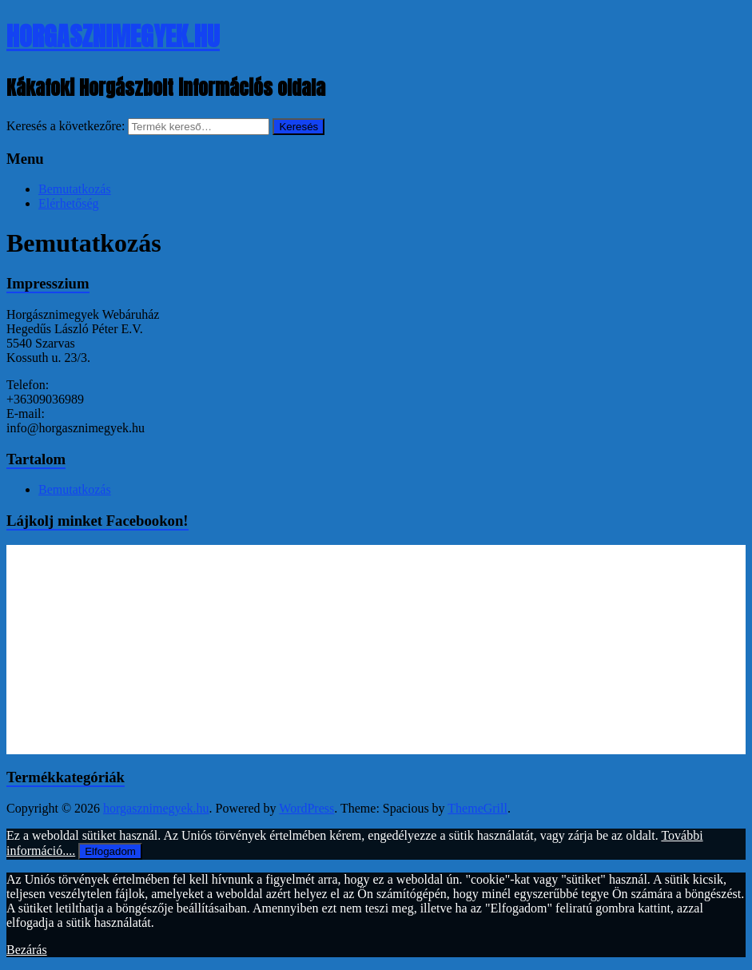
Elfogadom (110, 851)
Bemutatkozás (74, 189)
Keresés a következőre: (65, 126)
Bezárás (26, 949)
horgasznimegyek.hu (113, 36)
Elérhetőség (68, 203)
